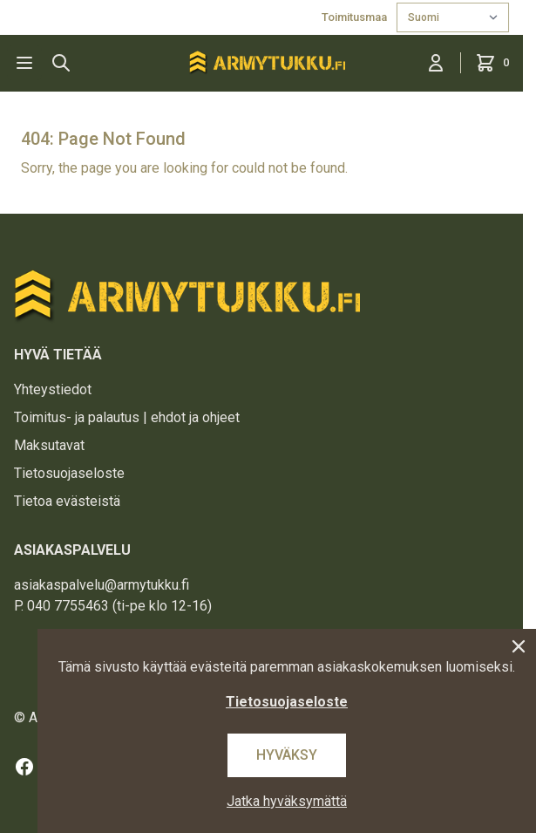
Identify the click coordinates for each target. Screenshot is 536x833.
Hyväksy (286, 755)
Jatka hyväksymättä (287, 801)
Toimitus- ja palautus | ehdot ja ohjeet (127, 417)
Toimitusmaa (356, 17)
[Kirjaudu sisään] (435, 62)
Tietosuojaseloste (69, 473)
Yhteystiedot (53, 389)
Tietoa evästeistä (67, 501)
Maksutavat (49, 445)
